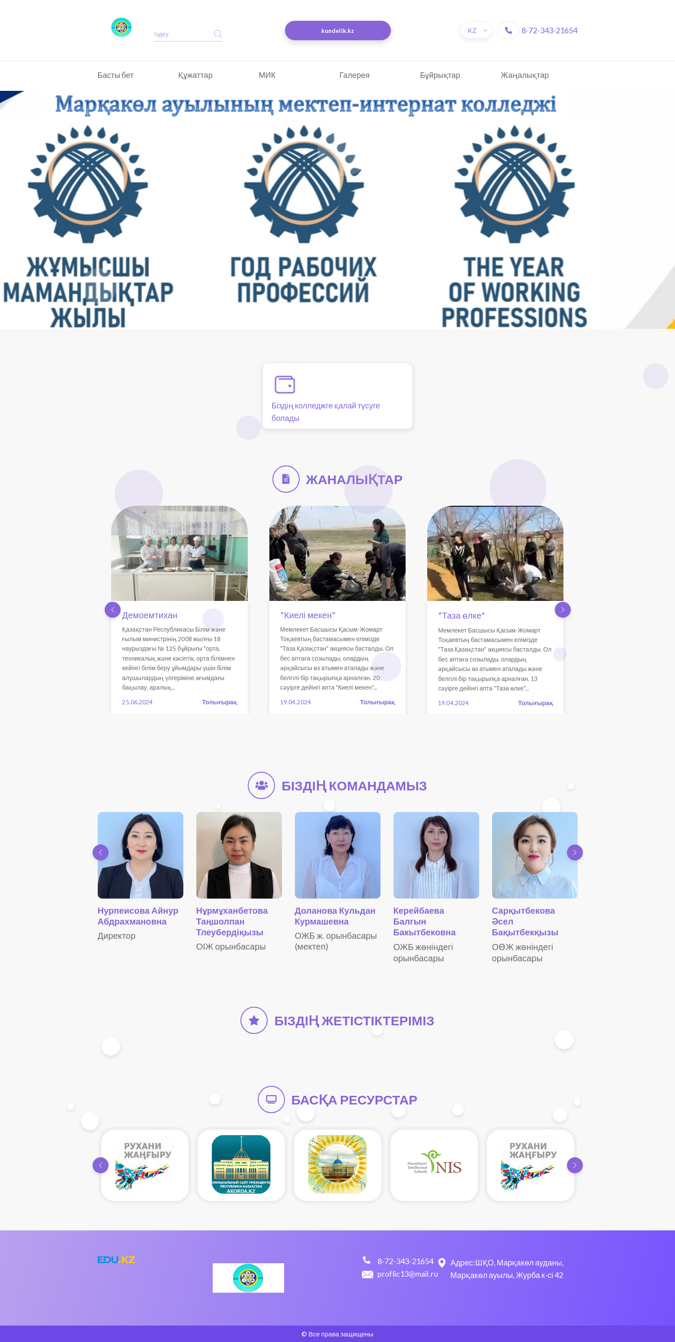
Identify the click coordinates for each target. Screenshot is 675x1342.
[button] (113, 610)
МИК (267, 75)
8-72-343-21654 (549, 30)
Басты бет (116, 75)
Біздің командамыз (354, 785)
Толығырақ (219, 702)
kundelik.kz (337, 30)
